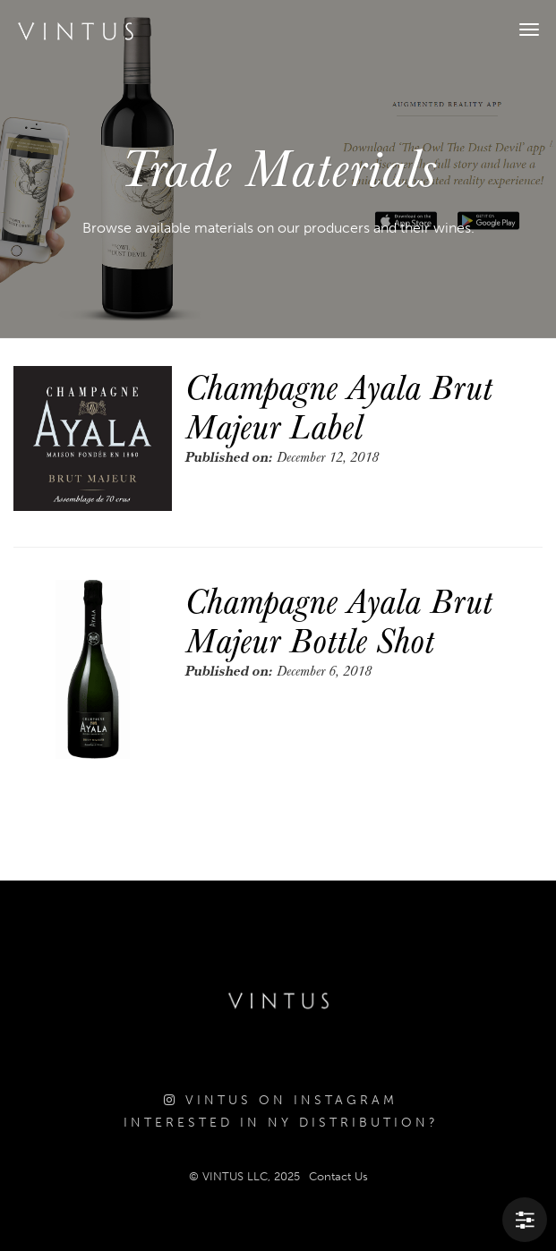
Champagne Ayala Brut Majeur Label (338, 405)
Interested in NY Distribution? (281, 1122)
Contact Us (338, 1176)
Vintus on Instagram (281, 1100)
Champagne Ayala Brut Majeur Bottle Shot (338, 619)
